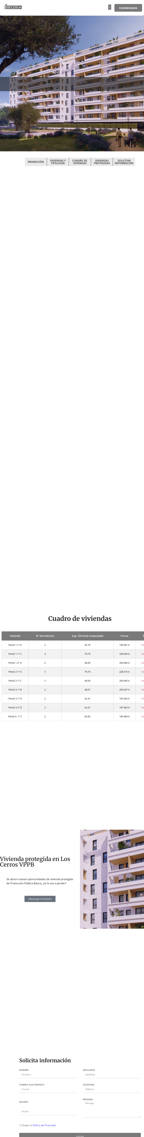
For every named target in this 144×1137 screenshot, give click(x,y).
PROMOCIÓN (36, 162)
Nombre (24, 1070)
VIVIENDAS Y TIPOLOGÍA (58, 162)
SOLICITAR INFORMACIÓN (124, 162)
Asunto (23, 1102)
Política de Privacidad (44, 1125)
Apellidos (89, 1070)
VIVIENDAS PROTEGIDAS (102, 162)
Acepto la (39, 1125)
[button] (109, 7)
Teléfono (89, 1085)
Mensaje (88, 1099)
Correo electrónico (31, 1085)
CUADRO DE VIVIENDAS (79, 162)
